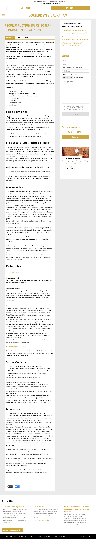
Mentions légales (60, 536)
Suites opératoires (15, 103)
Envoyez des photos (69, 74)
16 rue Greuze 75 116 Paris (70, 164)
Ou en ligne (75, 137)
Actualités (22, 536)
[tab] (10, 38)
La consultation (14, 98)
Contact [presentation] (26, 37)
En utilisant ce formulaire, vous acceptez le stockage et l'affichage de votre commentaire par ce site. (75, 108)
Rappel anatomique (15, 91)
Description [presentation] (9, 37)
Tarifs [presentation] (18, 37)
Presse (31, 536)
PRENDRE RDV (70, 8)
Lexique (48, 536)
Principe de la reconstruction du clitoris (22, 94)
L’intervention (13, 100)
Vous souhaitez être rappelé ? (72, 68)
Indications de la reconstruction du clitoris (23, 96)
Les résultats (13, 105)
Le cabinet (40, 536)
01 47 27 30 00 (26, 8)
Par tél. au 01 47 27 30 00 (75, 132)
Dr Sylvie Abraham (10, 536)
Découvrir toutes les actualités (12, 530)
